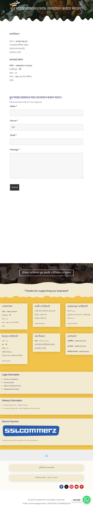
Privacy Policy (9, 382)
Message (14, 150)
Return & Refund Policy (12, 386)
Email (13, 135)
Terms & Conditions (11, 379)
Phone (14, 121)
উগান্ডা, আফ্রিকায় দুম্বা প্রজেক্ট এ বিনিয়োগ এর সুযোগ (46, 273)
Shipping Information (11, 389)
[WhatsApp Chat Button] (86, 499)
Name (13, 106)
